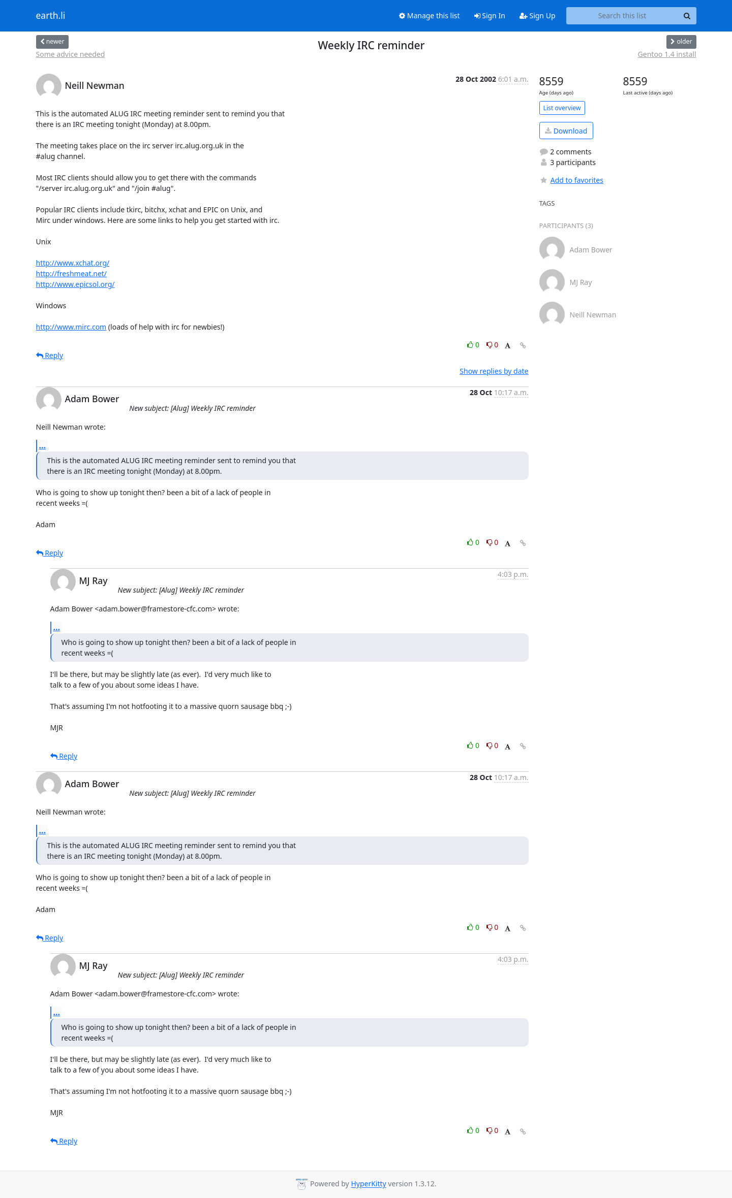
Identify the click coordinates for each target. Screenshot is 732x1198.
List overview (562, 108)
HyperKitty (368, 1184)
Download (566, 131)
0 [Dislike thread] (492, 344)
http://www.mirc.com (71, 327)
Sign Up (538, 15)
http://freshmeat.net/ (71, 273)
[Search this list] (622, 15)
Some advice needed (70, 54)
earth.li (51, 16)
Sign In (489, 15)
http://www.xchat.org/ (73, 263)
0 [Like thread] (474, 344)
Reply (50, 355)
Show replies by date (494, 371)
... (42, 445)
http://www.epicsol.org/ (75, 284)
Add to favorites (571, 180)
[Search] (687, 15)
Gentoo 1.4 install (667, 54)
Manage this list (429, 15)
